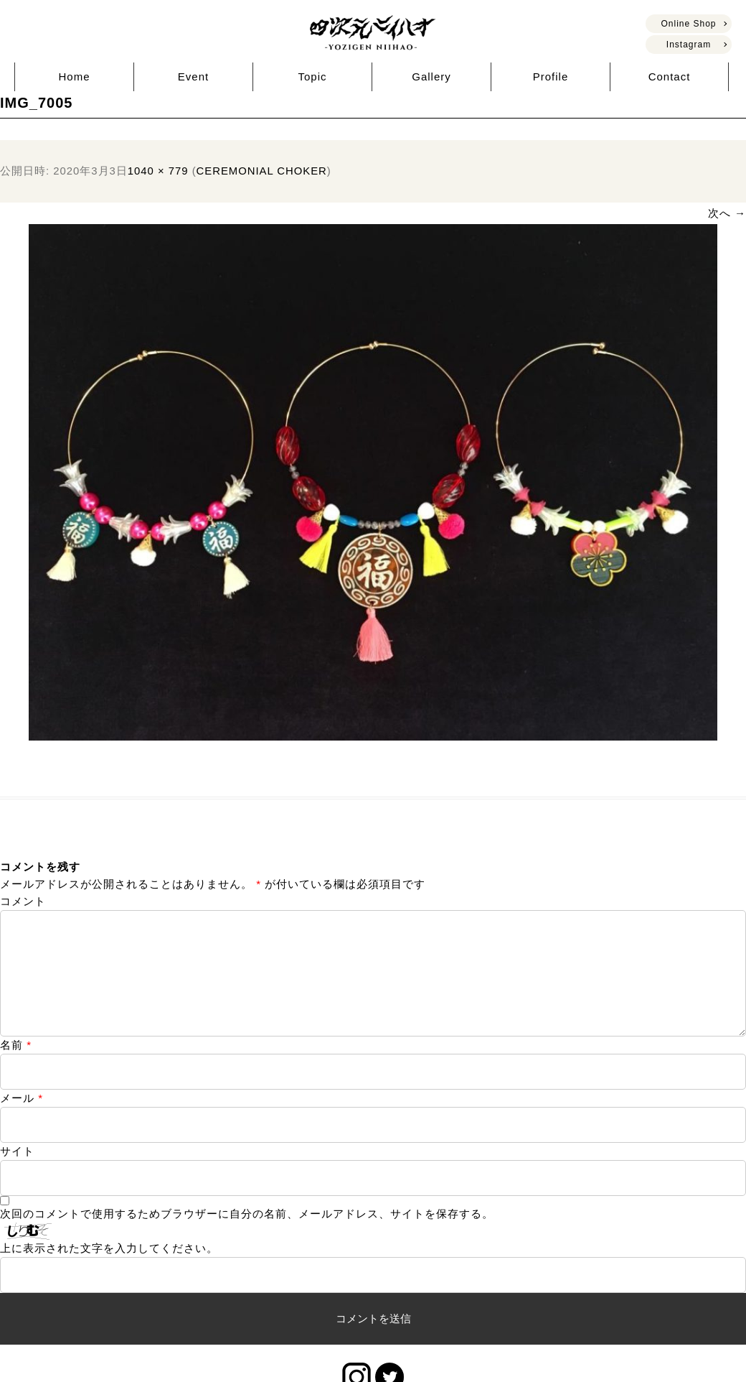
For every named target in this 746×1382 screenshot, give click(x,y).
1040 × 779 (158, 171)
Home (74, 76)
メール (21, 1121)
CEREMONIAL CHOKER (262, 171)
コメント (23, 901)
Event (193, 76)
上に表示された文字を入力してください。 (109, 1271)
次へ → (727, 213)
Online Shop (688, 24)
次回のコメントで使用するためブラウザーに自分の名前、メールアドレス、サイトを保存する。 (247, 1236)
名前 (16, 1068)
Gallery (431, 76)
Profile (551, 76)
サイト (17, 1174)
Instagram (688, 45)
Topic (312, 76)
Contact (669, 76)
